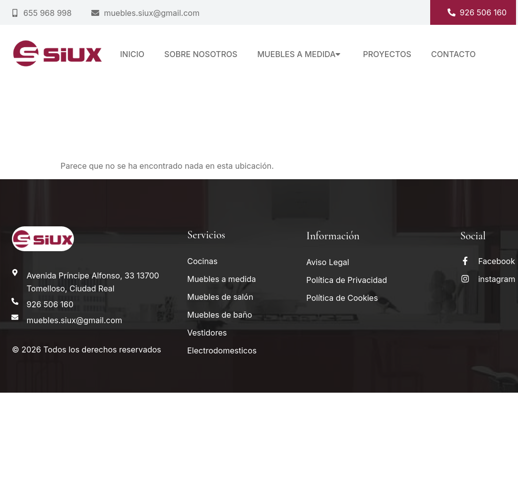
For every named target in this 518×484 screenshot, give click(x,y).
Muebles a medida (300, 54)
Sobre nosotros (200, 54)
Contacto (453, 54)
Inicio (132, 54)
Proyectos (387, 54)
